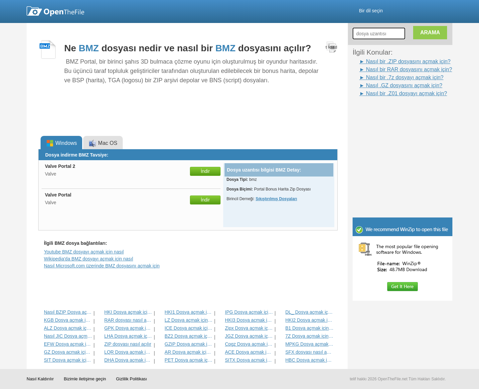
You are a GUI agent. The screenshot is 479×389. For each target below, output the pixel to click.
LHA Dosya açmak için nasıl (128, 336)
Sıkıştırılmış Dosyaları (276, 198)
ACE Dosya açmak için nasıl (249, 352)
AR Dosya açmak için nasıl (189, 352)
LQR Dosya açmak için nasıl (128, 352)
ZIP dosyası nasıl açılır (127, 344)
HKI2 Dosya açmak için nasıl (309, 320)
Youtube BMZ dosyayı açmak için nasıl (84, 251)
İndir (205, 171)
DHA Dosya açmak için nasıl (128, 360)
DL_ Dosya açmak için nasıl (309, 312)
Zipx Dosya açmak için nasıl (249, 328)
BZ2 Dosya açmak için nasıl (189, 336)
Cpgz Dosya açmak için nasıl (249, 344)
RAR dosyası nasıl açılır (128, 320)
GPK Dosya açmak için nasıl (128, 328)
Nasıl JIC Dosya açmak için (68, 336)
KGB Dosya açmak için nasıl (68, 320)
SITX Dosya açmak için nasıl (249, 360)
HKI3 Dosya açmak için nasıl (249, 320)
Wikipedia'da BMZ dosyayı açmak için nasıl (88, 258)
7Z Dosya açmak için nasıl (309, 336)
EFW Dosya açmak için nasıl (68, 344)
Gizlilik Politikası (131, 378)
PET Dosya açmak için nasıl (189, 360)
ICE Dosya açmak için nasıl (189, 328)
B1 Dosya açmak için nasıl (309, 328)
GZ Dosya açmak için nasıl (68, 352)
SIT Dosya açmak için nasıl (68, 360)
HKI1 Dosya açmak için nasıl (189, 312)
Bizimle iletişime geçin (85, 378)
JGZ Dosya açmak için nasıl (249, 336)
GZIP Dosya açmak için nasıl (189, 344)
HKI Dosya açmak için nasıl (128, 312)
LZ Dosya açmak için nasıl (189, 320)
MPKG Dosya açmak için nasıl (309, 344)
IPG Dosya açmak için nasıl (249, 312)
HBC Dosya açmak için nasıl (309, 360)
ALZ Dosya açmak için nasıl (68, 328)
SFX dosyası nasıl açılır (309, 352)
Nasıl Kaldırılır (40, 378)
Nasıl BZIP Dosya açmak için (68, 312)
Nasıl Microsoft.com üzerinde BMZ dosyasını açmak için (102, 265)
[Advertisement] (392, 113)
